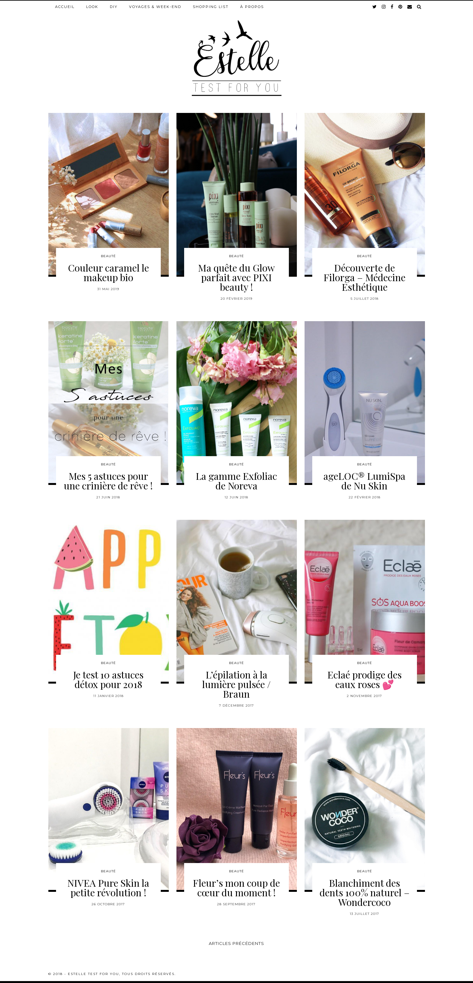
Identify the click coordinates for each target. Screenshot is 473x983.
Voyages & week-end (155, 6)
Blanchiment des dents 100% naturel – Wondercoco (365, 892)
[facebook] (392, 7)
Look (92, 6)
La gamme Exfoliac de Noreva (236, 481)
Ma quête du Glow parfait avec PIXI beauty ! (236, 277)
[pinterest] (400, 7)
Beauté (108, 256)
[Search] (419, 7)
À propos (252, 6)
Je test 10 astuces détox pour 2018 (108, 679)
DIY (114, 6)
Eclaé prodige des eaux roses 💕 (364, 679)
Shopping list (211, 6)
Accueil (65, 6)
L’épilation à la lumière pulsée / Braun (236, 684)
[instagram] (384, 7)
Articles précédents (236, 943)
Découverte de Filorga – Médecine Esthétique (364, 277)
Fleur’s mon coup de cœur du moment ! (236, 887)
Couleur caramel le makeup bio (108, 272)
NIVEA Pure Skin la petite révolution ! (108, 887)
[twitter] (374, 7)
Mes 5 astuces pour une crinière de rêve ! (108, 481)
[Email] (409, 7)
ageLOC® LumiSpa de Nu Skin (364, 481)
